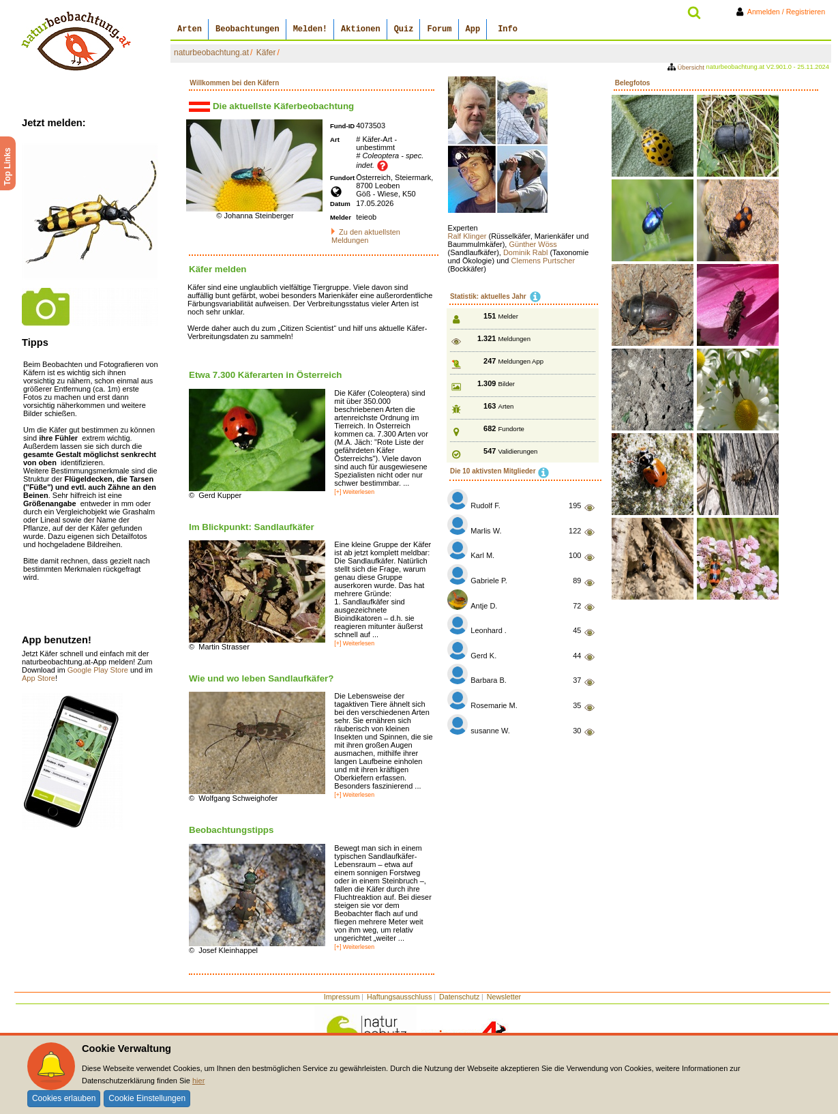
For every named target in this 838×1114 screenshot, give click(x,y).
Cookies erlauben (63, 1098)
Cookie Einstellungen (146, 1098)
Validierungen (518, 451)
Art (335, 139)
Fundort (342, 177)
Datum (340, 203)
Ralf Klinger (468, 236)
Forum (439, 29)
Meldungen (514, 338)
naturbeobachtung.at (211, 52)
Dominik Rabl (526, 252)
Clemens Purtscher (543, 260)
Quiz (404, 29)
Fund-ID (342, 126)
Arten (189, 29)
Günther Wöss (532, 244)
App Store (38, 678)
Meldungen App (521, 361)
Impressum (342, 997)
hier (198, 1080)
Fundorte (511, 429)
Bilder (506, 383)
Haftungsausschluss (399, 997)
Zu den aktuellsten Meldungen (365, 236)
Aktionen (360, 29)
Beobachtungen (247, 29)
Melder (340, 217)
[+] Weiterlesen (354, 491)
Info (508, 29)
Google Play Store (99, 670)
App (473, 29)
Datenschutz (459, 997)
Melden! (310, 29)
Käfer (266, 52)
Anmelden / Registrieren (783, 12)
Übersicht (687, 67)
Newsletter (504, 997)
